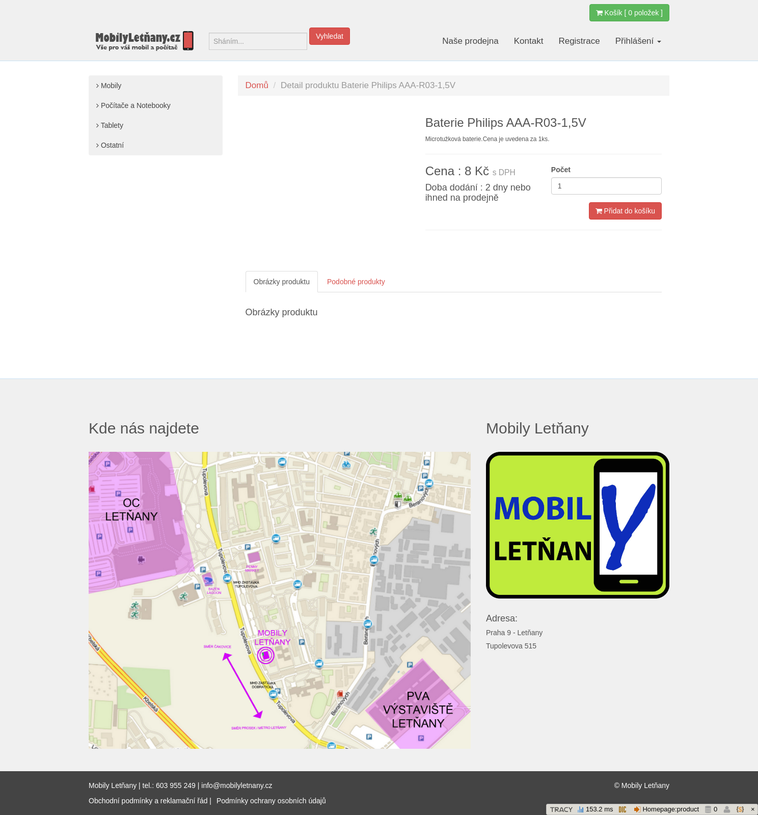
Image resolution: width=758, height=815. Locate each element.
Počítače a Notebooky (133, 105)
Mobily (108, 86)
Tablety (109, 125)
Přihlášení (638, 41)
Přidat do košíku (625, 211)
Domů (257, 85)
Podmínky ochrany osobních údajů (271, 801)
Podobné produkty (356, 282)
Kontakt (529, 41)
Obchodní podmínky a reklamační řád (148, 801)
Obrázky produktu (282, 282)
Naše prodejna (470, 41)
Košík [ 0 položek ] (629, 13)
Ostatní (110, 145)
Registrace (579, 41)
